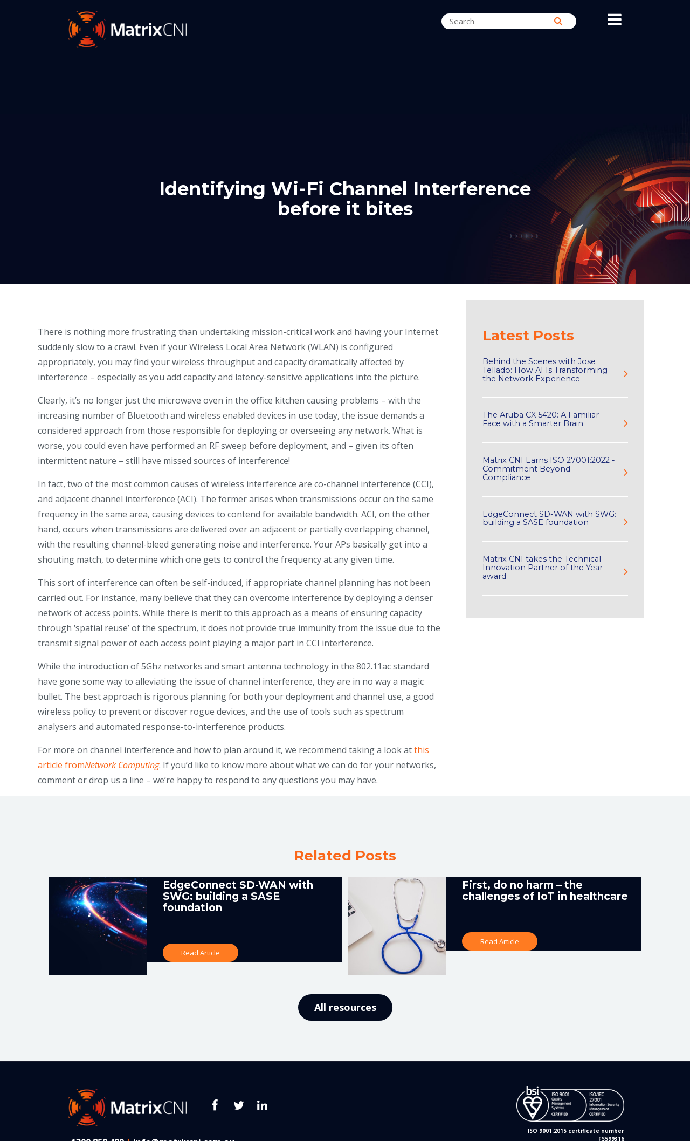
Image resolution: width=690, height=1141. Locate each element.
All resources (345, 1007)
